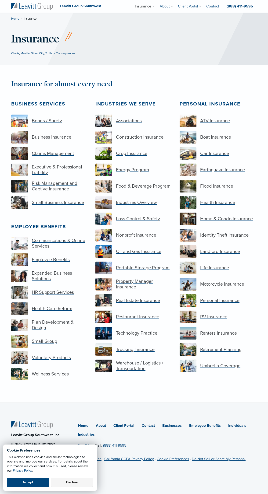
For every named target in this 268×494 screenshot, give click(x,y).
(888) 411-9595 (114, 445)
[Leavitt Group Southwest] (32, 6)
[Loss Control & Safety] (134, 219)
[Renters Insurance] (218, 333)
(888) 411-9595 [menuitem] (240, 6)
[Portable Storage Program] (134, 268)
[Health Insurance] (218, 202)
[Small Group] (49, 341)
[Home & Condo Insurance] (218, 219)
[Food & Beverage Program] (134, 186)
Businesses (172, 425)
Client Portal (123, 425)
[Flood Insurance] (218, 186)
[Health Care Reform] (49, 308)
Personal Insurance (210, 104)
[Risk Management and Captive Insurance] (49, 186)
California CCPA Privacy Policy (129, 459)
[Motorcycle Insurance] (218, 284)
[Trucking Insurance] (134, 349)
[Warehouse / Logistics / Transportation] (134, 366)
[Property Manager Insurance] (134, 284)
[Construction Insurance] (134, 137)
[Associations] (134, 121)
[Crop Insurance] (134, 153)
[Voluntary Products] (49, 357)
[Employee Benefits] (49, 259)
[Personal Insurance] (218, 300)
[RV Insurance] (218, 317)
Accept (28, 482)
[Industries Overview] (134, 202)
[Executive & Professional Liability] (49, 170)
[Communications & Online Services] (49, 243)
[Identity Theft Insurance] (218, 235)
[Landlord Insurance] (218, 251)
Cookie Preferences (173, 459)
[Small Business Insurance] (49, 202)
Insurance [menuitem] (143, 6)
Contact (148, 425)
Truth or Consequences (60, 53)
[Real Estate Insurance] (134, 300)
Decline (72, 482)
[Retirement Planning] (218, 349)
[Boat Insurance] (218, 137)
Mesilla (25, 53)
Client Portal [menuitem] (188, 6)
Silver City (37, 53)
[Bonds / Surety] (49, 121)
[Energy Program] (134, 170)
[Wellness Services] (49, 374)
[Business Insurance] (49, 137)
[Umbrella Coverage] (218, 366)
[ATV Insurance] (218, 121)
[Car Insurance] (218, 153)
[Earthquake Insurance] (218, 170)
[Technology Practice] (134, 333)
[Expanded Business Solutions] (49, 276)
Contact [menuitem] (212, 6)
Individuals (237, 425)
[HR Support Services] (49, 292)
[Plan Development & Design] (49, 325)
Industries (86, 434)
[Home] (32, 424)
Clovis (15, 53)
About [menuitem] (165, 6)
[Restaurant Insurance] (134, 317)
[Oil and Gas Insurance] (134, 251)
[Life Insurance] (218, 268)
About (101, 425)
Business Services (38, 104)
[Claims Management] (49, 153)
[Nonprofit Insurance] (134, 235)
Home (15, 19)
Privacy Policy (22, 471)
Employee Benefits (38, 227)
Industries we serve (125, 104)
